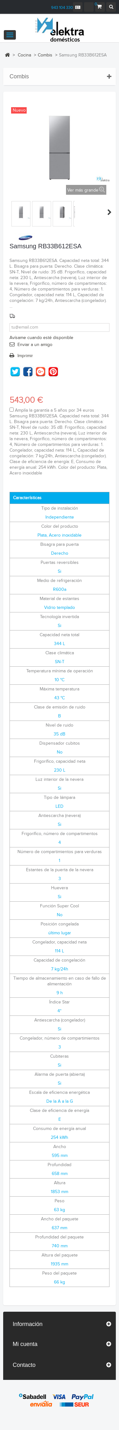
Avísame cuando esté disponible (41, 337)
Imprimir (25, 355)
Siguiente (109, 212)
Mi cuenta (25, 1344)
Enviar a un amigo (34, 344)
